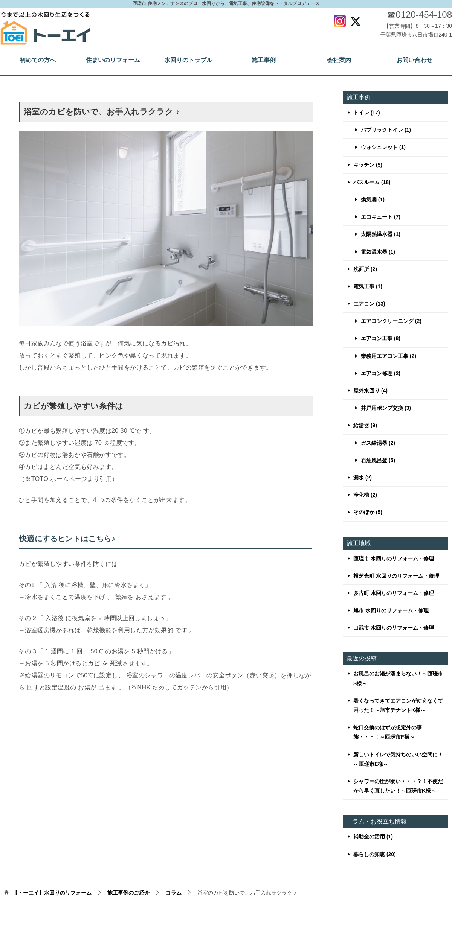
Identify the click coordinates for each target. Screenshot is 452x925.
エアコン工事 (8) (380, 338)
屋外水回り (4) (370, 391)
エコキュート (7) (380, 217)
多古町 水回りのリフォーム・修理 (393, 593)
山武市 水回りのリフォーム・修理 (393, 628)
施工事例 (264, 60)
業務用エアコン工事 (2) (388, 356)
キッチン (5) (367, 165)
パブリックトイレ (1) (386, 130)
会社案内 (339, 60)
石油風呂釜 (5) (378, 460)
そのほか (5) (367, 512)
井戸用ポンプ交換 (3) (386, 408)
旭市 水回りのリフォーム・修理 (391, 610)
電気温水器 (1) (378, 252)
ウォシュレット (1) (383, 147)
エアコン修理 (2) (380, 373)
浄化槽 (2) (365, 495)
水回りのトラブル (188, 60)
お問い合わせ (414, 60)
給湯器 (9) (365, 425)
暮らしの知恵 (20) (374, 854)
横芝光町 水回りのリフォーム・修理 (396, 576)
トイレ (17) (366, 113)
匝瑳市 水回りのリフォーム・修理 (393, 558)
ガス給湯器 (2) (378, 443)
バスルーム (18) (372, 182)
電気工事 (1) (367, 286)
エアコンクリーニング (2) (391, 321)
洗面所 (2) (365, 269)
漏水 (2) (362, 478)
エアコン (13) (369, 304)
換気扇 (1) (373, 199)
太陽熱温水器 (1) (380, 234)
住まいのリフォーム (113, 60)
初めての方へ (38, 60)
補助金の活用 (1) (373, 837)
